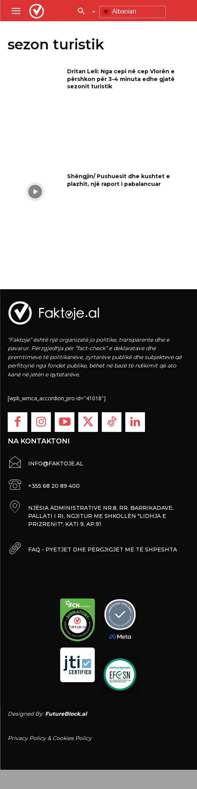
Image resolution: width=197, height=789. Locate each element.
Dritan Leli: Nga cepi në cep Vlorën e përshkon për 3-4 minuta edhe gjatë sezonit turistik (121, 79)
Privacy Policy (27, 738)
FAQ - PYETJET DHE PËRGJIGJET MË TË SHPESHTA (102, 549)
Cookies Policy (72, 738)
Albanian (118, 12)
